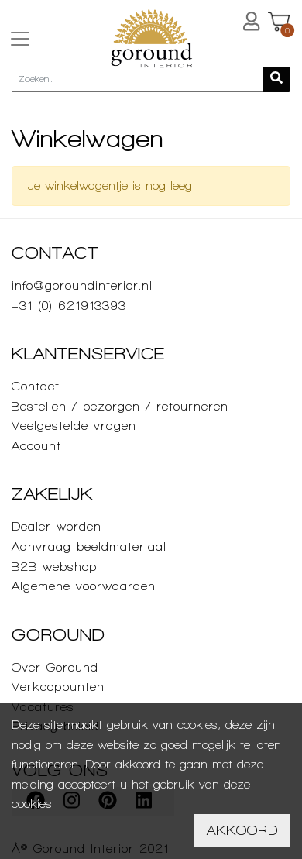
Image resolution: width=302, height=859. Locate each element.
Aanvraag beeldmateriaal (89, 546)
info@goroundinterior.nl (82, 285)
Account (36, 445)
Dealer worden (56, 526)
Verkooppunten (58, 686)
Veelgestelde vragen (74, 425)
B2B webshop (54, 566)
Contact (36, 386)
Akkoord (242, 830)
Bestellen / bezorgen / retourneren (120, 406)
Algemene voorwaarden (84, 586)
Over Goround (55, 667)
